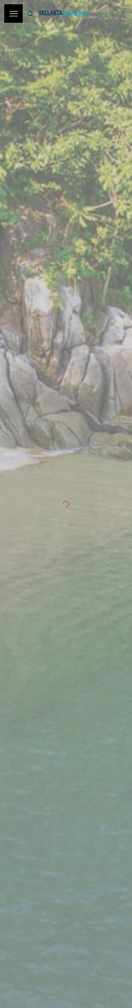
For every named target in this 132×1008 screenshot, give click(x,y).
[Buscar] (30, 13)
